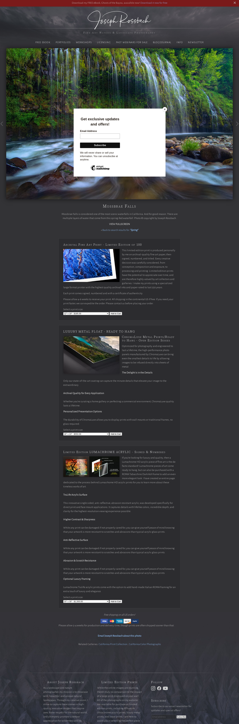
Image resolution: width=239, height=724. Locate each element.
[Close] (164, 109)
